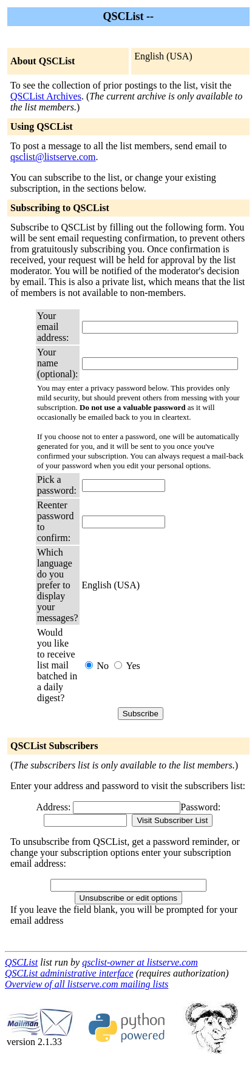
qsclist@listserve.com (53, 157)
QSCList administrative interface (69, 973)
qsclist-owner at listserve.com (140, 962)
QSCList (21, 962)
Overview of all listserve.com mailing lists (86, 984)
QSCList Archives (45, 96)
